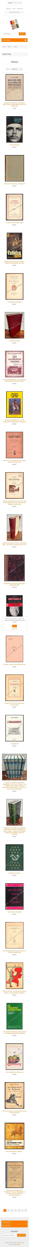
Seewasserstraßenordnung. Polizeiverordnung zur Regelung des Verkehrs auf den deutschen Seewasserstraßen (14, 1193)
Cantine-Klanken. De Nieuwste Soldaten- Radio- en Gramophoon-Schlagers (14, 992)
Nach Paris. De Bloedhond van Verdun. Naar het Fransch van (14, 461)
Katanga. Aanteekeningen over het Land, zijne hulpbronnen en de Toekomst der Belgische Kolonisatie (14, 502)
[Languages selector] (14, 3)
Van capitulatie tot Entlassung (14, 1072)
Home (4, 46)
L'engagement (14, 743)
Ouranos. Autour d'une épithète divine (15, 664)
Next (22, 1210)
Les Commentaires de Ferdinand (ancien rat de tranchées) (14, 1111)
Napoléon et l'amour (14, 873)
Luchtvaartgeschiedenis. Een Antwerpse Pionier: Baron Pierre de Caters (14, 380)
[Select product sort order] (16, 69)
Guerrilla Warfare (14, 145)
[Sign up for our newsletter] (10, 1235)
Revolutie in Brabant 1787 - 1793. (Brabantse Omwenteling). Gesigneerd (14, 420)
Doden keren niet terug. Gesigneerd (14, 184)
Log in (14, 8)
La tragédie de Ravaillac (14, 302)
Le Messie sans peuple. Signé (14, 222)
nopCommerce (17, 1244)
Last (25, 1210)
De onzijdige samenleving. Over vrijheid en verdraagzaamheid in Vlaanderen (14, 1032)
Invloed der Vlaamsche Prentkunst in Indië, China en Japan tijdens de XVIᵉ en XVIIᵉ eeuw (14, 104)
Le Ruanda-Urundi (14, 341)
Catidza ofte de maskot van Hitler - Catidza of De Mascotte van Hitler (14, 262)
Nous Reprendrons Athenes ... (14, 1151)
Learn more (14, 628)
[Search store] (11, 33)
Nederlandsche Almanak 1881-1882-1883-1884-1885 (14, 584)
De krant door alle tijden (14, 912)
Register (8, 8)
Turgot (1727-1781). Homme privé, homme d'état (14, 704)
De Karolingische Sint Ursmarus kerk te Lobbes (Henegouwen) (14, 951)
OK (14, 626)
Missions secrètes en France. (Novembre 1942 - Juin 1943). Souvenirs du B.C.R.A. (14, 543)
